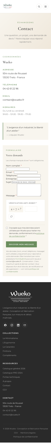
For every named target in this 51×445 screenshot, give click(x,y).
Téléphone (11, 175)
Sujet (8, 182)
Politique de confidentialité (25, 439)
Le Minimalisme (10, 340)
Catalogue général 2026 (14, 371)
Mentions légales (27, 435)
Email (9, 172)
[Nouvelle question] (11, 219)
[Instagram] (11, 327)
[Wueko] (25, 299)
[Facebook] (5, 327)
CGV (5, 392)
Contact (6, 388)
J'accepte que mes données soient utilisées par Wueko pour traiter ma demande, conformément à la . (26, 234)
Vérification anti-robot (23, 205)
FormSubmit (20, 261)
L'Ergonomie (9, 345)
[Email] (24, 327)
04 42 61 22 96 (10, 88)
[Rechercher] (39, 6)
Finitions (7, 353)
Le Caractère (9, 349)
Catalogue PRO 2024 (13, 375)
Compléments (9, 358)
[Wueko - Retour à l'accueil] (7, 6)
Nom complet (14, 165)
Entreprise (11, 178)
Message (11, 198)
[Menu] (45, 6)
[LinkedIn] (18, 327)
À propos (7, 383)
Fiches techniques (11, 379)
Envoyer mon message (21, 247)
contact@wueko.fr (13, 99)
